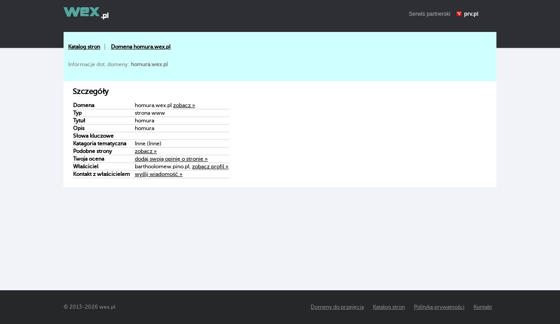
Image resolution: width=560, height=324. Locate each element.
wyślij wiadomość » (159, 174)
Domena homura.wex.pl (140, 47)
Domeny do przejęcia (337, 307)
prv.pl (471, 14)
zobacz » (184, 105)
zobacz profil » (210, 166)
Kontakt (482, 307)
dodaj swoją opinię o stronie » (171, 159)
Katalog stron (84, 47)
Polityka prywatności (439, 307)
